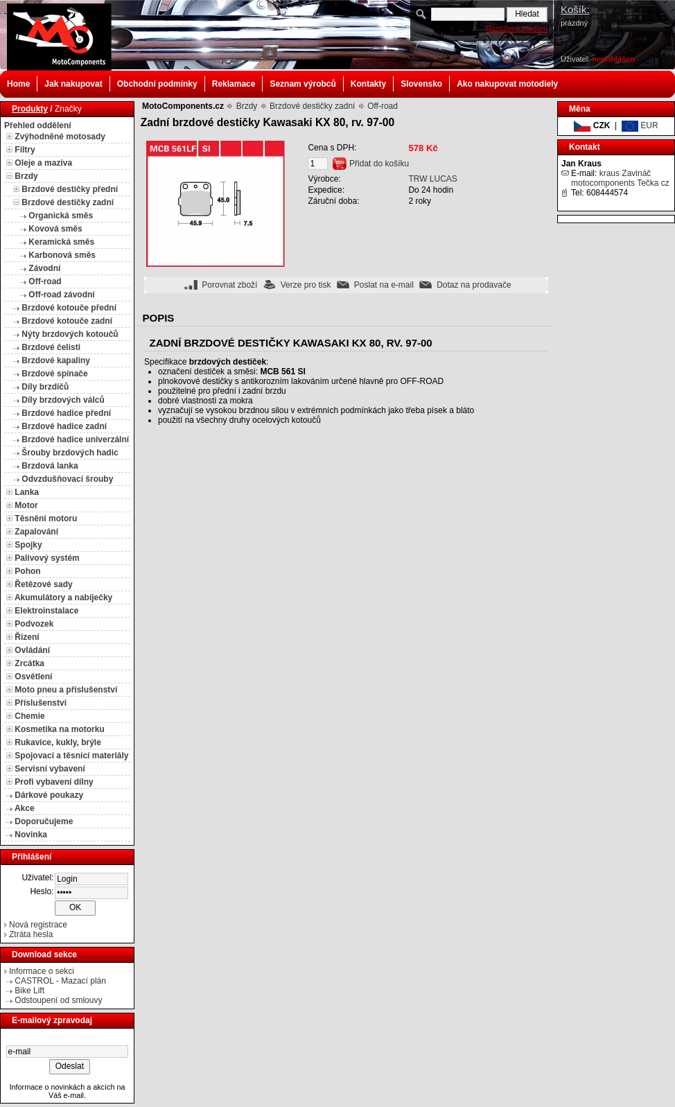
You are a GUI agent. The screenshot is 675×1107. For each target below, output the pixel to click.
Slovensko (421, 84)
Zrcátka (29, 663)
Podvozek (34, 624)
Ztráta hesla (31, 934)
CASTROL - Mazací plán (60, 981)
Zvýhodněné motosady (60, 136)
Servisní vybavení (50, 769)
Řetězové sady (43, 584)
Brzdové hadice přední (66, 413)
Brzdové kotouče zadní (66, 321)
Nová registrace (38, 925)
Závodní (44, 268)
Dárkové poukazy (49, 795)
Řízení (27, 637)
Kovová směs (55, 229)
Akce (25, 808)
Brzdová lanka (49, 466)
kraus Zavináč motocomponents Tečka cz (620, 178)
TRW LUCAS (432, 179)
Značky (68, 109)
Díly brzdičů (45, 387)
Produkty (30, 109)
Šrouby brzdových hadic (69, 452)
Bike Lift (29, 990)
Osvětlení (33, 676)
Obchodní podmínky (157, 84)
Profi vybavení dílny (54, 782)
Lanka (27, 492)
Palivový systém (47, 558)
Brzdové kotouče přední (68, 308)
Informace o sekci (41, 971)
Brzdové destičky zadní (67, 202)
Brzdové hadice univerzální (75, 439)
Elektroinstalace (46, 611)
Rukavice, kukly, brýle (58, 742)
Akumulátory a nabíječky (63, 597)
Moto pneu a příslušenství (66, 690)
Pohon (27, 571)
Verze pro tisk (306, 285)
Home (18, 84)
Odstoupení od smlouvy (58, 1000)
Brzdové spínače (54, 373)
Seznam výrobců (302, 84)
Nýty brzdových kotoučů (69, 334)
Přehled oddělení (37, 125)
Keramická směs (61, 242)
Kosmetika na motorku (59, 729)
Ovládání (32, 650)
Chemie (29, 716)
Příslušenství (41, 703)
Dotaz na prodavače (474, 285)
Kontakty (368, 84)
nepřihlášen (613, 59)
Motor (26, 505)
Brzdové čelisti (50, 347)
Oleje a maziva (43, 163)
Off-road (44, 281)
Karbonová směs (62, 255)
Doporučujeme (44, 821)
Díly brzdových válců (62, 400)
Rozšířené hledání (516, 28)
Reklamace (234, 84)
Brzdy (26, 176)
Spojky (28, 545)
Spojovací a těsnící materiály (71, 755)
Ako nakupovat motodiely (507, 84)
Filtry (25, 150)
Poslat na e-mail (384, 285)
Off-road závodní (61, 294)
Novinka (31, 834)
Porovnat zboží (229, 285)
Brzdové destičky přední (69, 189)
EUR (640, 125)
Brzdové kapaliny (55, 360)
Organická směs (60, 215)
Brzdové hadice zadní (64, 426)
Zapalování (36, 532)
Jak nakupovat (73, 84)
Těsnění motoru (46, 518)
